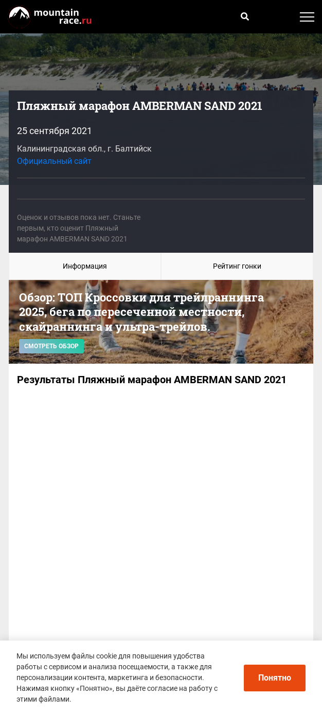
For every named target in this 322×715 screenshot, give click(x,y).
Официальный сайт (54, 161)
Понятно (274, 678)
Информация (85, 266)
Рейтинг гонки (237, 266)
